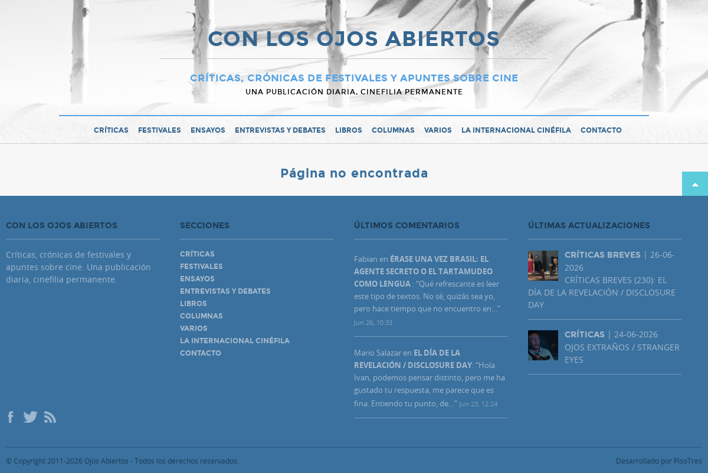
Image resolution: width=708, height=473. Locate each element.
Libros (348, 130)
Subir (695, 184)
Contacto (601, 130)
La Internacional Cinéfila (516, 130)
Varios (438, 130)
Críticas (111, 130)
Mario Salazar (377, 352)
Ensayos (208, 130)
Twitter (29, 418)
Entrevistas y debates (280, 130)
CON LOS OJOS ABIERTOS (354, 40)
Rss (50, 418)
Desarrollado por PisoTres (659, 460)
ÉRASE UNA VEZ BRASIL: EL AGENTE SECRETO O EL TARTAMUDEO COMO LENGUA (423, 271)
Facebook (12, 418)
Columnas (393, 130)
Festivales (159, 130)
